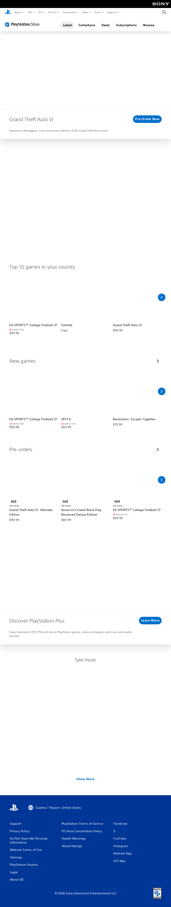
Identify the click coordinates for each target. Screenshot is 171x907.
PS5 (30, 12)
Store (98, 12)
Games (18, 12)
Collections (86, 25)
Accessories (69, 12)
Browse (148, 25)
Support (111, 12)
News (86, 12)
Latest (67, 25)
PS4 (40, 12)
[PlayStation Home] (8, 12)
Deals (106, 25)
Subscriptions (126, 25)
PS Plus (52, 12)
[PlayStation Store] (23, 24)
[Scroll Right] (161, 297)
